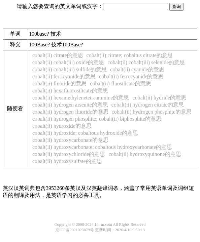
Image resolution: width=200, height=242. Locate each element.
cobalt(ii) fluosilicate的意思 (120, 83)
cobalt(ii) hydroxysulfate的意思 (67, 161)
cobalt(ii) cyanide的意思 (137, 69)
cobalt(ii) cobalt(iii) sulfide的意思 (69, 69)
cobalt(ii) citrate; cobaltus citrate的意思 (130, 55)
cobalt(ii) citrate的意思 (57, 55)
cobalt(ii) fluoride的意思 (59, 83)
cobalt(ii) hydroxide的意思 (62, 126)
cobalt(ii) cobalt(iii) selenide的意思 (146, 62)
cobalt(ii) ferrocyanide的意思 (131, 76)
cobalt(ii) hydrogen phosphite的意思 (152, 112)
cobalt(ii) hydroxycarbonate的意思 (70, 140)
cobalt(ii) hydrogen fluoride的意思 (70, 112)
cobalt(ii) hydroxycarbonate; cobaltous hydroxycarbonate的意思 (102, 147)
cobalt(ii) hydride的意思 (159, 97)
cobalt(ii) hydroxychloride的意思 (68, 154)
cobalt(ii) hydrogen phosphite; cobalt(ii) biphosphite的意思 (96, 119)
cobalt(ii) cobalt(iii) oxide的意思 (68, 62)
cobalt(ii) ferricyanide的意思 (64, 76)
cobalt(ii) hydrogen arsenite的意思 (70, 105)
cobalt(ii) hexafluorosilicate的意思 (70, 90)
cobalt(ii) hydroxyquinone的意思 (144, 154)
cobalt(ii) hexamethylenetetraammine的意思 (80, 97)
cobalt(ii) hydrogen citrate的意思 (147, 105)
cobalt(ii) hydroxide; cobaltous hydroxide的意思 (85, 133)
